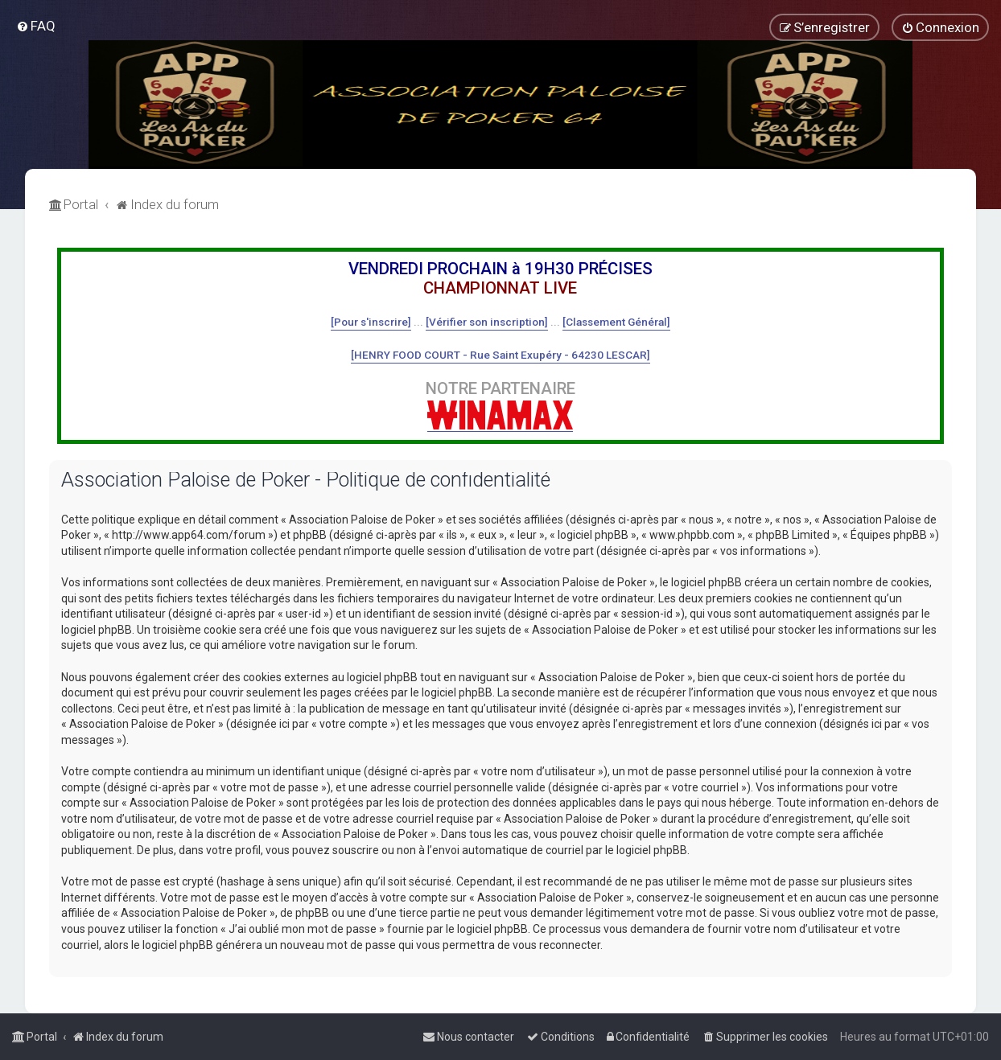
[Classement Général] (616, 321)
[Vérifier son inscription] (487, 321)
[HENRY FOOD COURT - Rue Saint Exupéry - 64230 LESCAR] (500, 354)
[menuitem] (36, 26)
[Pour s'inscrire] (371, 321)
